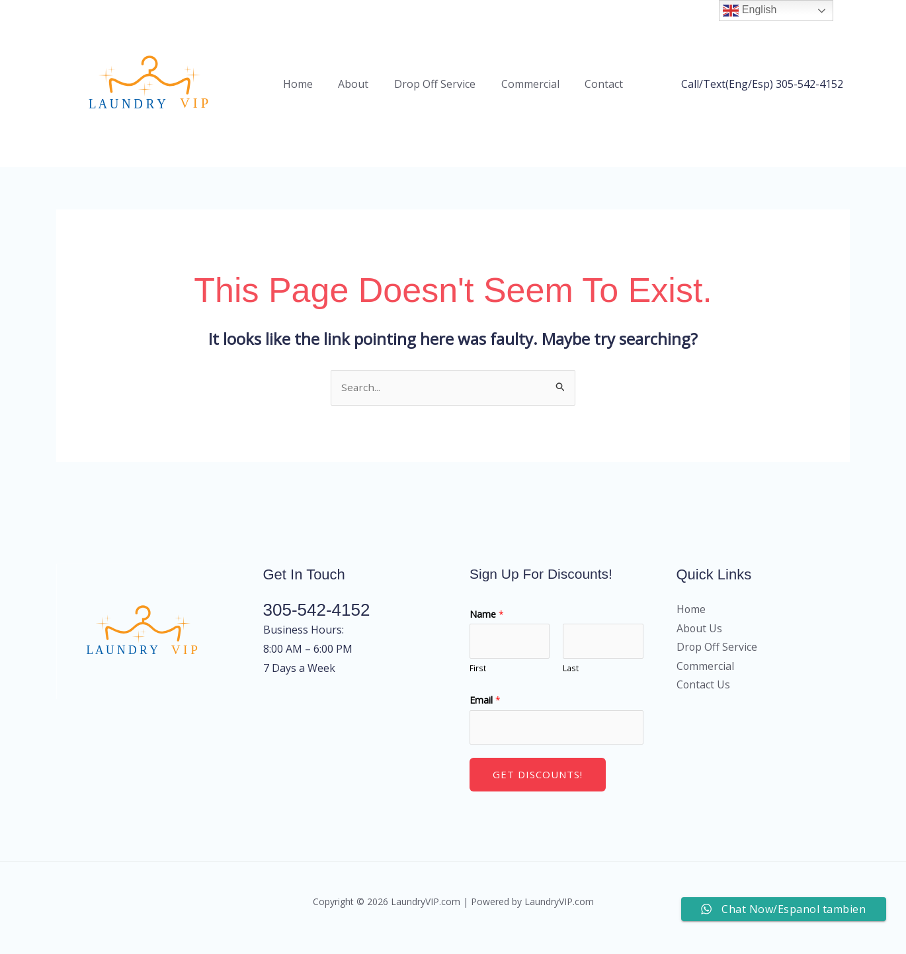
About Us (700, 637)
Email (485, 710)
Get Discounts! (538, 786)
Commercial (526, 88)
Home (306, 88)
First (478, 679)
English (749, 10)
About (358, 88)
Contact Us (704, 695)
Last (571, 679)
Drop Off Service (434, 88)
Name (487, 623)
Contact (595, 88)
